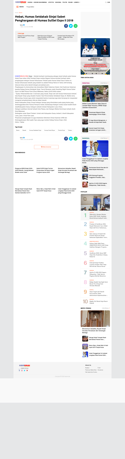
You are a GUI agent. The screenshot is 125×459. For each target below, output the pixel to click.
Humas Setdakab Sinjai (35, 130)
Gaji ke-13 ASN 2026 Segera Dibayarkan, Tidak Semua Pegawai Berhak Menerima (98, 184)
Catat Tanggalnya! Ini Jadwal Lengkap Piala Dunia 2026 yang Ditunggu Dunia (95, 161)
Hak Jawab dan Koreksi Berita (91, 372)
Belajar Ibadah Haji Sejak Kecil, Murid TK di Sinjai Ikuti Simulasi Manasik (99, 283)
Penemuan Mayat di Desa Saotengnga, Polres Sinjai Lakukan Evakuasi (97, 114)
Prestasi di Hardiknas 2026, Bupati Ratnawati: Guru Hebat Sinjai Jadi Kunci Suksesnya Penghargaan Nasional (98, 226)
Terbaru (70, 130)
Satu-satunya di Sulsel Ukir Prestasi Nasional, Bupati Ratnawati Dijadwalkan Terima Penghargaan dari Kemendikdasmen (99, 236)
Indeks (20, 7)
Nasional (58, 2)
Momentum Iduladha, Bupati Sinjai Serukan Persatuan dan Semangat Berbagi (94, 331)
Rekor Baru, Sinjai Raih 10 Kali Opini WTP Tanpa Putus (98, 346)
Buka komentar (46, 147)
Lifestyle (51, 2)
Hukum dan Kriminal (40, 2)
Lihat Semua (103, 83)
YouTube (27, 371)
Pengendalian (30, 7)
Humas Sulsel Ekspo (49, 130)
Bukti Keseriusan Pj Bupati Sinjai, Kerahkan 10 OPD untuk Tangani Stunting (46, 37)
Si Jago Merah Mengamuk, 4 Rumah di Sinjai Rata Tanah (98, 121)
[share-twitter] (71, 26)
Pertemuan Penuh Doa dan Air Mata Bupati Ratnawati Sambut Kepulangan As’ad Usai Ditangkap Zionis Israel (98, 169)
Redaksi (87, 368)
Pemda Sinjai (61, 130)
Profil (99, 368)
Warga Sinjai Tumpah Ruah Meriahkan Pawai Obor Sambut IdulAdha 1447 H (97, 339)
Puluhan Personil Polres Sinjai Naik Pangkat (26, 36)
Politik (64, 2)
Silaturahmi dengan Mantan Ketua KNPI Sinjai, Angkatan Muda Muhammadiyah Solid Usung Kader (98, 216)
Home (16, 12)
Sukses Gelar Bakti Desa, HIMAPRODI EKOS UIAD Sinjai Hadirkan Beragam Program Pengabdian (99, 245)
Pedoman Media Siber (91, 370)
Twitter (24, 371)
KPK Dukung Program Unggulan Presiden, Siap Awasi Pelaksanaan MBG (97, 177)
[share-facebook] (66, 26)
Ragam (70, 2)
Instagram (22, 371)
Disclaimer (100, 370)
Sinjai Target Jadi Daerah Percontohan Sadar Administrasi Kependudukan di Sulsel (99, 293)
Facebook (19, 371)
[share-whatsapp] (76, 26)
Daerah (30, 2)
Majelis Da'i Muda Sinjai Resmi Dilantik (99, 302)
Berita (17, 130)
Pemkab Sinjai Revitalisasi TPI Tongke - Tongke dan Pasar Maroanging (66, 37)
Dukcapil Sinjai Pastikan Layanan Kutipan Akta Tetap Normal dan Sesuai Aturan (98, 264)
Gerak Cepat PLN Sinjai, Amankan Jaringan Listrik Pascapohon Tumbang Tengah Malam (98, 129)
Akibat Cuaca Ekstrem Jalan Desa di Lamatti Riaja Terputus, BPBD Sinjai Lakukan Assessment (94, 105)
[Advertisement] (46, 58)
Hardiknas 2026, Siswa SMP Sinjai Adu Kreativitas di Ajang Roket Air (98, 255)
